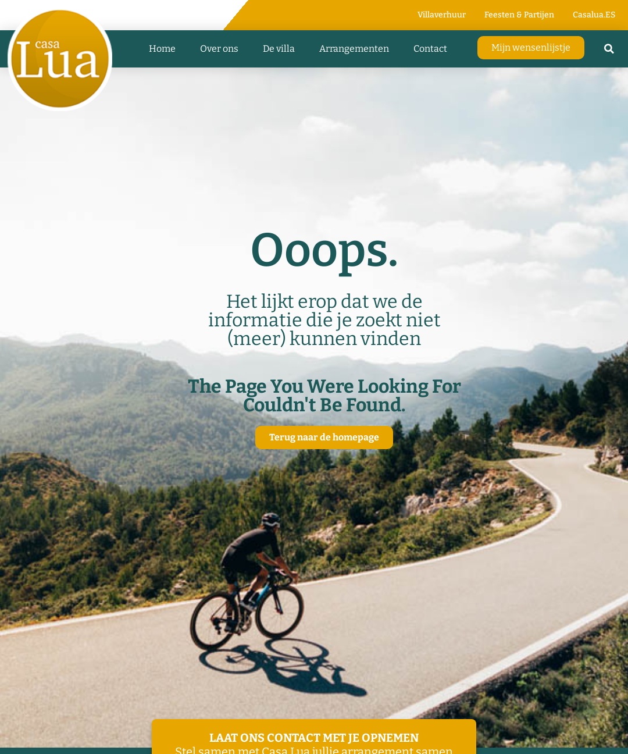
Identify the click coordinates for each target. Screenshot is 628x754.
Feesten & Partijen (519, 15)
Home (162, 48)
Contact (430, 48)
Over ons (219, 48)
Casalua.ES (594, 15)
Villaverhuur (442, 15)
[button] (609, 49)
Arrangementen (354, 48)
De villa (279, 48)
